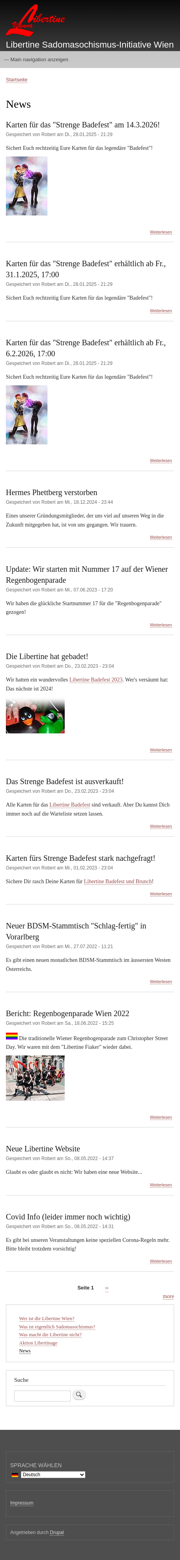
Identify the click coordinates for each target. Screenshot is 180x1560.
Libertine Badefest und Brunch (118, 881)
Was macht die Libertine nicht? (50, 1334)
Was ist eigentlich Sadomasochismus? (57, 1327)
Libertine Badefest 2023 (95, 680)
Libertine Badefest (69, 805)
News (25, 1351)
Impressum (21, 1503)
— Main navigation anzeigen (36, 60)
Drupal (57, 1532)
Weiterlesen (161, 232)
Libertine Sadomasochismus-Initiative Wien (90, 45)
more (168, 1296)
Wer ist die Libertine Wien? (47, 1318)
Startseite (16, 80)
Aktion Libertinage (38, 1343)
